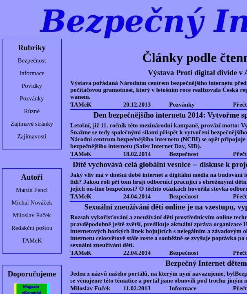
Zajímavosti (32, 136)
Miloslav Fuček (32, 215)
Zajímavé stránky (32, 123)
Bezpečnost (32, 60)
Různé (32, 111)
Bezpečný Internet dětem (206, 263)
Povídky (32, 85)
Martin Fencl (32, 190)
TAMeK (32, 240)
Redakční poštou (31, 228)
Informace (32, 73)
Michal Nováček (31, 202)
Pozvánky (32, 98)
